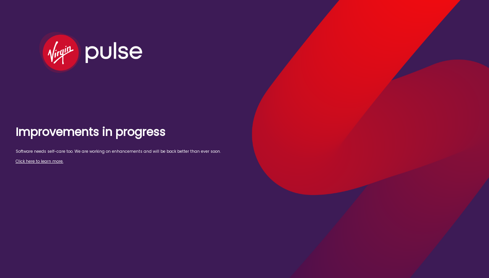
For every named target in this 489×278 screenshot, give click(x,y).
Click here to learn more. (39, 161)
